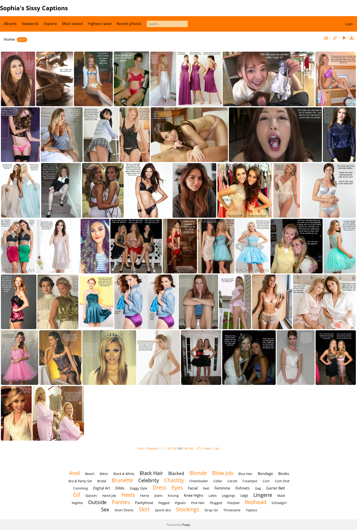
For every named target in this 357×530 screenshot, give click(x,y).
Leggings (228, 495)
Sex (105, 509)
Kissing (173, 495)
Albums (10, 23)
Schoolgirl (279, 503)
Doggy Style (138, 488)
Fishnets (242, 488)
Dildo (120, 488)
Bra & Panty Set (80, 481)
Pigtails (180, 503)
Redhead (255, 502)
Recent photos (129, 23)
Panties (121, 502)
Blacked (176, 473)
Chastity (174, 480)
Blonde (198, 473)
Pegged (164, 503)
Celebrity (148, 480)
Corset (232, 481)
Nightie (77, 503)
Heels (128, 494)
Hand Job (109, 495)
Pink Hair (198, 503)
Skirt (144, 509)
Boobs (283, 473)
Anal (74, 473)
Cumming (80, 488)
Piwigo (186, 525)
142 (174, 448)
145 (190, 448)
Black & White (123, 474)
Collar (217, 481)
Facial (193, 488)
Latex (213, 495)
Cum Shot (282, 481)
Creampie (249, 481)
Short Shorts (124, 510)
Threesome (231, 510)
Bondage (265, 473)
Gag (258, 488)
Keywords (30, 23)
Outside (97, 502)
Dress (159, 487)
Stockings (187, 509)
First (141, 448)
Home (9, 39)
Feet (206, 488)
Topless (251, 510)
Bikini (104, 474)
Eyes (177, 487)
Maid (281, 495)
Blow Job (222, 473)
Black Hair (151, 473)
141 (168, 448)
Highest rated (99, 23)
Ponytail (233, 503)
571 (198, 448)
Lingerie (262, 495)
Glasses (91, 495)
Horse (144, 495)
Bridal (101, 481)
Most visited (72, 23)
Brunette (122, 480)
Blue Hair (245, 474)
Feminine (222, 488)
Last (216, 448)
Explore (50, 23)
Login (349, 24)
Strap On (211, 510)
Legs (244, 495)
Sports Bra (163, 510)
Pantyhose (144, 502)
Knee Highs (193, 495)
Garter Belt (275, 488)
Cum (266, 481)
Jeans (158, 495)
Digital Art (101, 488)
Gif (76, 494)
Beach (89, 474)
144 (185, 448)
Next (207, 448)
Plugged (216, 503)
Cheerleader (198, 481)
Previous (152, 448)
